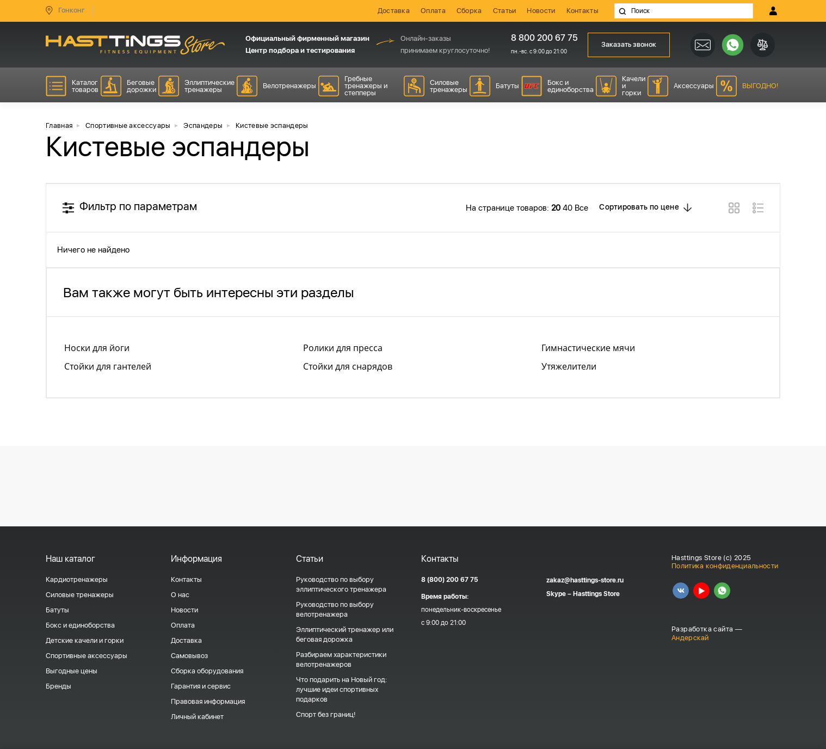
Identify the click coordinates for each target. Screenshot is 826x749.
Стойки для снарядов (347, 366)
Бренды (58, 686)
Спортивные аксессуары (86, 656)
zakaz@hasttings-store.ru (585, 580)
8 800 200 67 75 (540, 38)
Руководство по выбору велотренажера (335, 609)
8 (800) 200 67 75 (449, 580)
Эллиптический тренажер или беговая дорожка (344, 634)
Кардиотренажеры (77, 579)
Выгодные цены (71, 671)
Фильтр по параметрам (138, 206)
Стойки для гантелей (107, 366)
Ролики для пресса (343, 348)
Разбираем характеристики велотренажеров (341, 659)
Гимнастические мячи (588, 348)
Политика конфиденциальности (724, 566)
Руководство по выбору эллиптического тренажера (341, 584)
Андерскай (690, 638)
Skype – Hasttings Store (583, 594)
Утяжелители (568, 366)
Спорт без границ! (325, 714)
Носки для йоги (97, 348)
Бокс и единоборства (80, 625)
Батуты (57, 610)
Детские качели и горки (85, 640)
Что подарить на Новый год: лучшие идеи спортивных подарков (341, 689)
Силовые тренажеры (80, 595)
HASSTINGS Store (135, 45)
